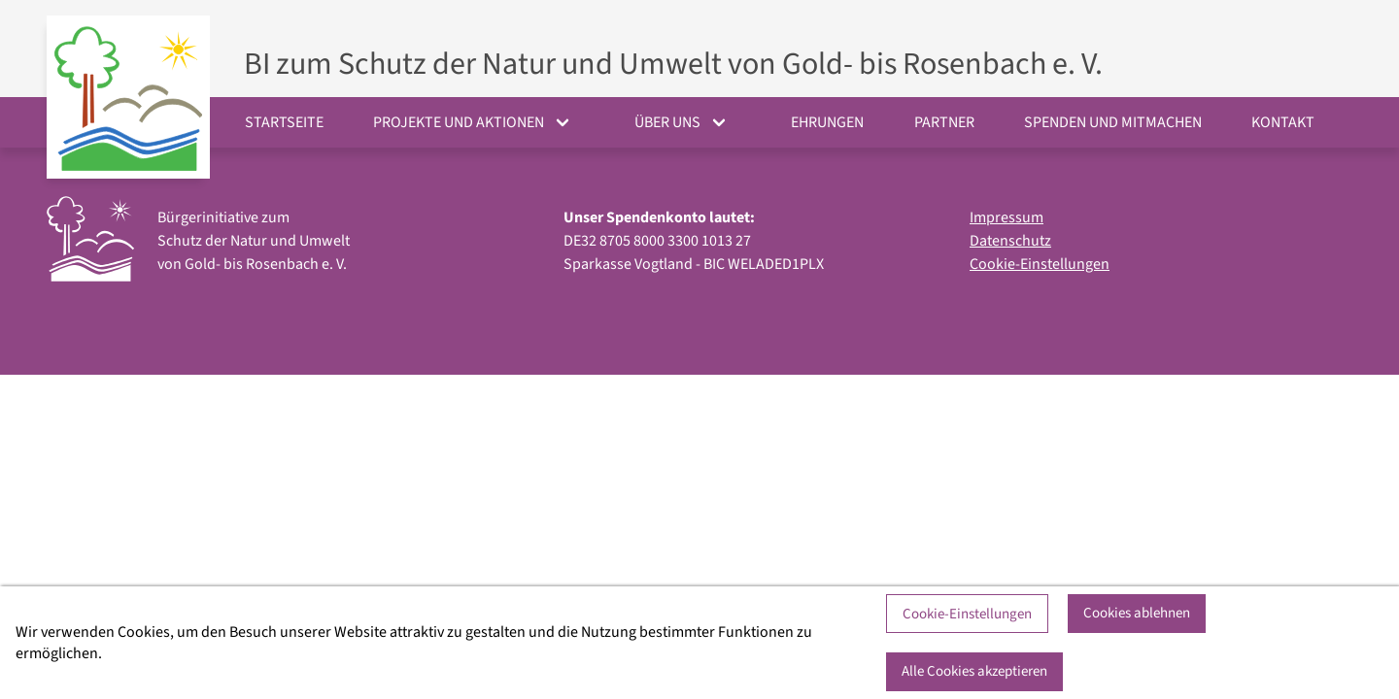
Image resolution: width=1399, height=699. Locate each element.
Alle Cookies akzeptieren (974, 671)
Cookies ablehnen (1136, 613)
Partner (944, 122)
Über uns (667, 122)
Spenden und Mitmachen (1113, 122)
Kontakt (1282, 122)
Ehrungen (827, 122)
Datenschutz (1010, 240)
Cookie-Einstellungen (1039, 264)
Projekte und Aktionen (458, 122)
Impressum (1006, 217)
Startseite (284, 122)
